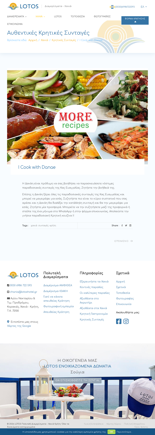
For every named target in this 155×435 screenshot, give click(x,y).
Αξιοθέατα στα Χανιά (93, 308)
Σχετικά (121, 287)
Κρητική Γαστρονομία (94, 314)
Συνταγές (43, 225)
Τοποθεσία (78, 16)
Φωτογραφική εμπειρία (58, 306)
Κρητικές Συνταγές (92, 319)
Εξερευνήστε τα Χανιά (94, 281)
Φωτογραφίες (102, 16)
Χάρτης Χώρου (113, 424)
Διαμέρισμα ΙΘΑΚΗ (55, 291)
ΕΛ (142, 7)
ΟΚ (111, 432)
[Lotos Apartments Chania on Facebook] (118, 321)
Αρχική (120, 281)
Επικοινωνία (15, 24)
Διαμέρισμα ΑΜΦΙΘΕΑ (57, 285)
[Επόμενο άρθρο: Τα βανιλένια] (123, 241)
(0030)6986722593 (125, 7)
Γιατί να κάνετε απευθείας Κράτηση (56, 298)
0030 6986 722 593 (21, 285)
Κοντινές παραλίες (91, 287)
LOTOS (58, 16)
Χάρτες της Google (19, 326)
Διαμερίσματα (15, 16)
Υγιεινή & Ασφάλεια (93, 424)
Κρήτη (53, 225)
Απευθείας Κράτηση (56, 312)
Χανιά (39, 16)
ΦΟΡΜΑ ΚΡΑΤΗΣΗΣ (135, 20)
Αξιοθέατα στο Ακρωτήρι (89, 300)
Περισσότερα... (124, 432)
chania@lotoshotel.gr (23, 292)
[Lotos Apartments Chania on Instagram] (126, 321)
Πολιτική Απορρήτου (134, 424)
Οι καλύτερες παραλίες (95, 293)
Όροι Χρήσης (141, 427)
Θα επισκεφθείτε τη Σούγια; (77, 380)
